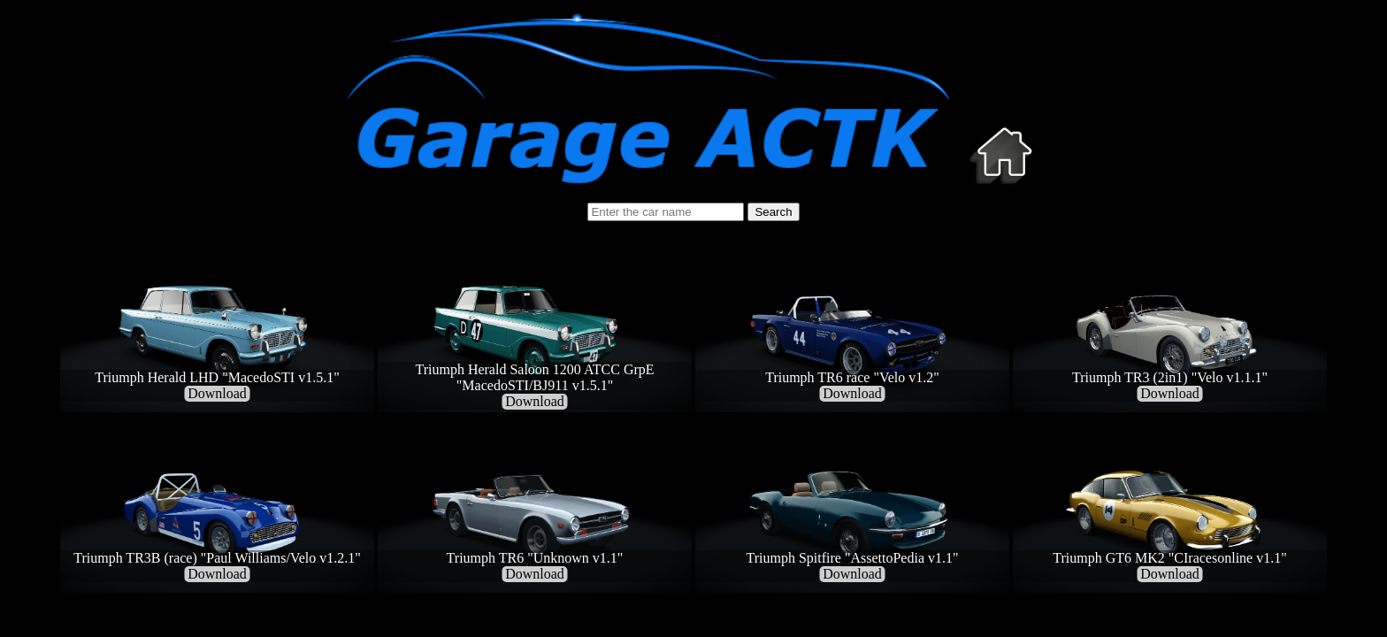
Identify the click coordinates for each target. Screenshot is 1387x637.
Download (217, 393)
